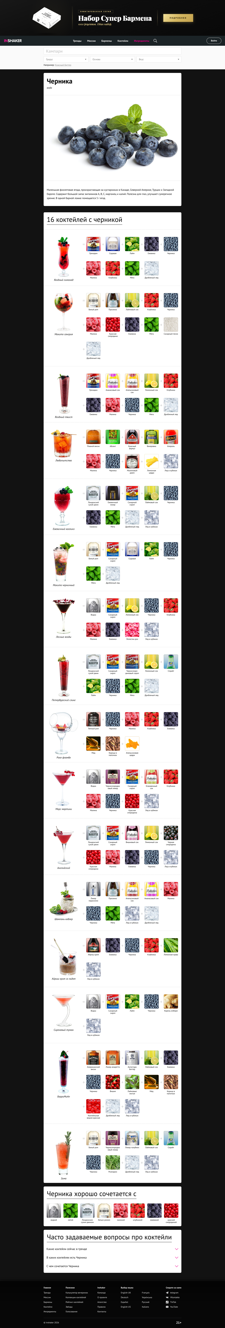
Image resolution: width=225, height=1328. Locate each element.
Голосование (71, 1312)
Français (146, 1293)
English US (126, 1307)
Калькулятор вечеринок (77, 1293)
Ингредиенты (141, 40)
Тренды (77, 40)
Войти (214, 40)
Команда (101, 1293)
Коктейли (123, 40)
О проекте (102, 1297)
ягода (49, 87)
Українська (147, 1297)
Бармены (106, 40)
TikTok (171, 1302)
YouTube (172, 1307)
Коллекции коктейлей (76, 1297)
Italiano (145, 1307)
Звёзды (69, 1307)
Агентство (102, 1302)
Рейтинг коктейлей (74, 1302)
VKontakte (173, 1297)
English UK (126, 1293)
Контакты (101, 1312)
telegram (172, 1293)
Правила (101, 1307)
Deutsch (124, 1297)
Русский (145, 1302)
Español (124, 1302)
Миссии (91, 40)
